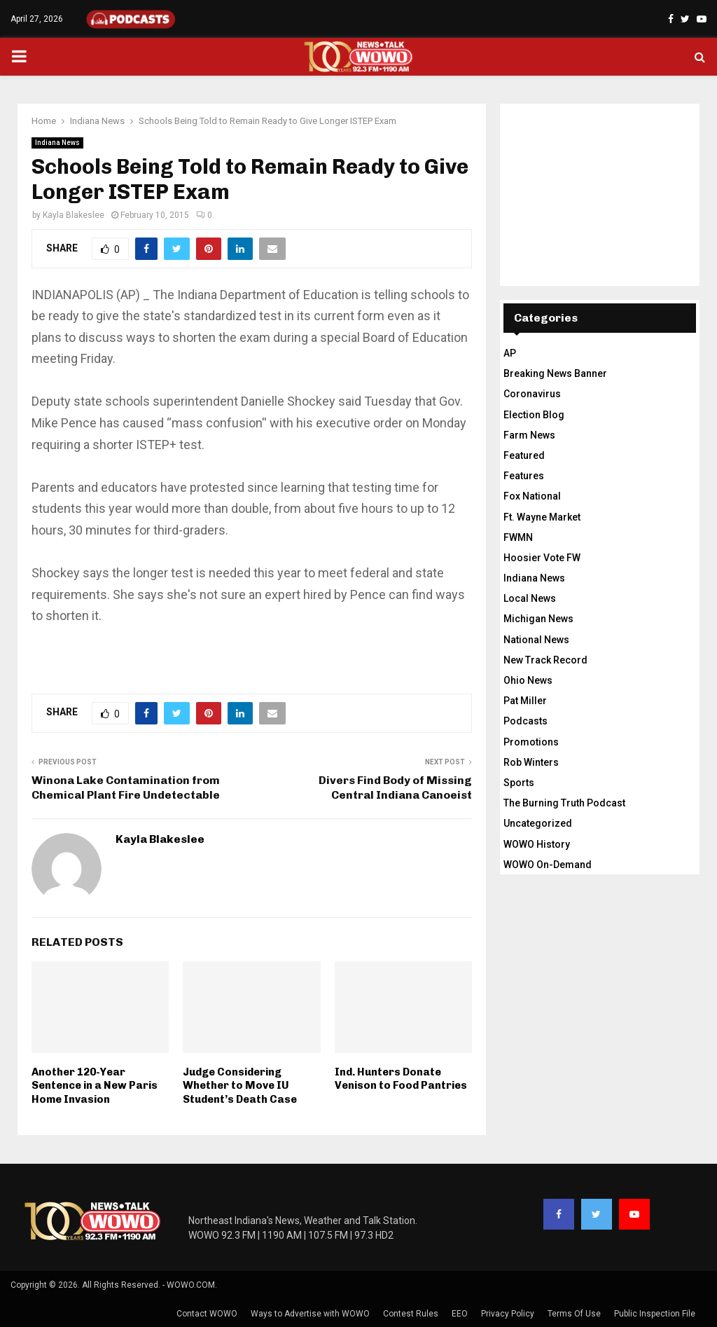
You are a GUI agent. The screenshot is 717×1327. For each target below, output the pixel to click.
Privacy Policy (507, 1314)
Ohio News (527, 680)
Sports (518, 782)
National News (536, 639)
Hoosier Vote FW (541, 557)
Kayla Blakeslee (73, 215)
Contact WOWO (206, 1314)
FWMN (518, 537)
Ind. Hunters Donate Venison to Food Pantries (401, 1079)
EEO (460, 1314)
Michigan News (538, 618)
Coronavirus (532, 393)
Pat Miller (525, 700)
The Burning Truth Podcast (564, 803)
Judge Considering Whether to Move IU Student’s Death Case (240, 1086)
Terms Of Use (574, 1314)
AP (509, 353)
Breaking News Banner (555, 373)
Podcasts (525, 721)
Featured (524, 455)
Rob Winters (531, 762)
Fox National (532, 496)
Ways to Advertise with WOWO (310, 1314)
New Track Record (545, 660)
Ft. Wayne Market (541, 517)
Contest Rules (410, 1314)
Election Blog (533, 414)
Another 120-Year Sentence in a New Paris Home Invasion (95, 1086)
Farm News (529, 435)
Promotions (531, 742)
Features (523, 475)
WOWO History (536, 844)
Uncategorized (537, 823)
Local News (529, 598)
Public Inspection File (654, 1314)
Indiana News (57, 142)
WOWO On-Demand (547, 864)
